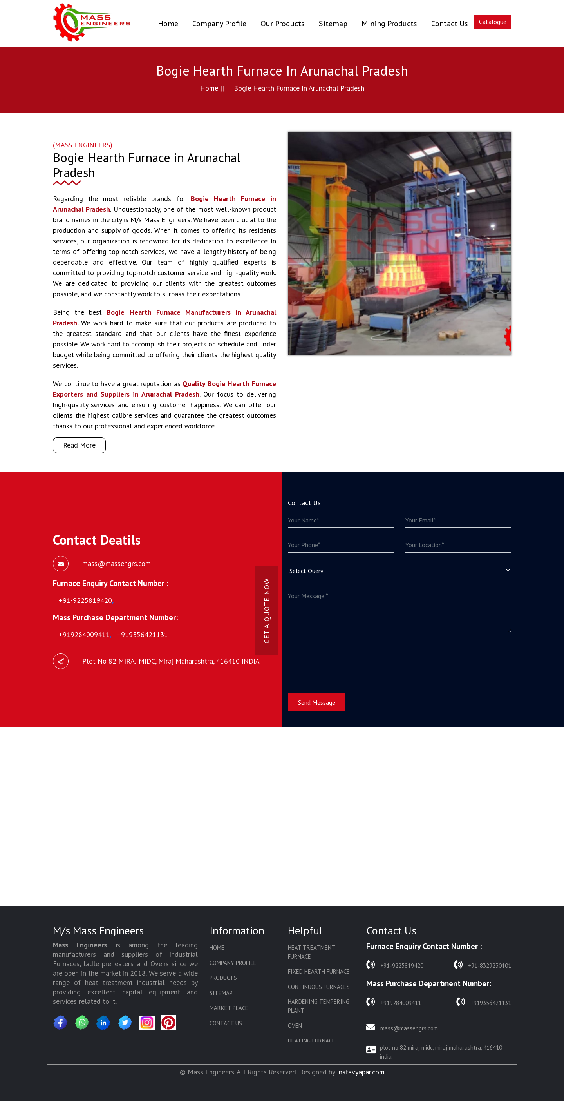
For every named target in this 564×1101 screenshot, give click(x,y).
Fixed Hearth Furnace (319, 971)
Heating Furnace (311, 1041)
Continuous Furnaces (319, 986)
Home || (212, 88)
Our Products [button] (282, 23)
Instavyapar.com (361, 1071)
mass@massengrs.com (402, 1027)
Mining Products (389, 23)
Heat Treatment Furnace (311, 952)
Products (223, 977)
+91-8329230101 (482, 964)
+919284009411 (393, 1002)
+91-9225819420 (394, 964)
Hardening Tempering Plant (318, 1006)
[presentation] (347, 658)
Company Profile (219, 23)
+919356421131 (483, 1002)
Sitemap (333, 23)
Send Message (316, 702)
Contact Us (449, 23)
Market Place (229, 1008)
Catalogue (492, 21)
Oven (295, 1025)
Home (168, 23)
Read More (79, 445)
